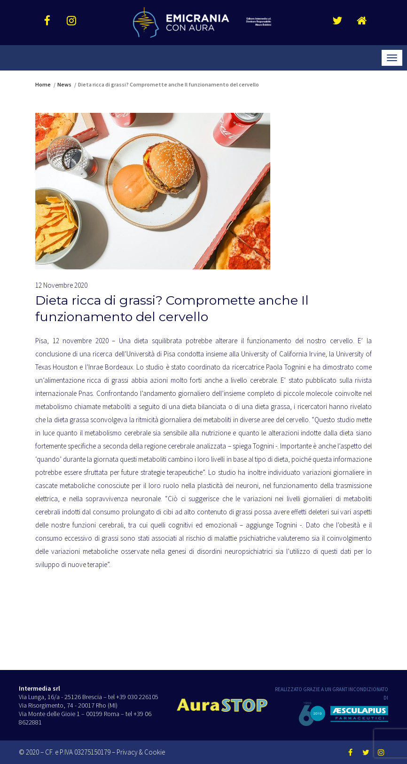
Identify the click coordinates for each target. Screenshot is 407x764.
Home (43, 84)
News (64, 84)
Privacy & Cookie (141, 752)
